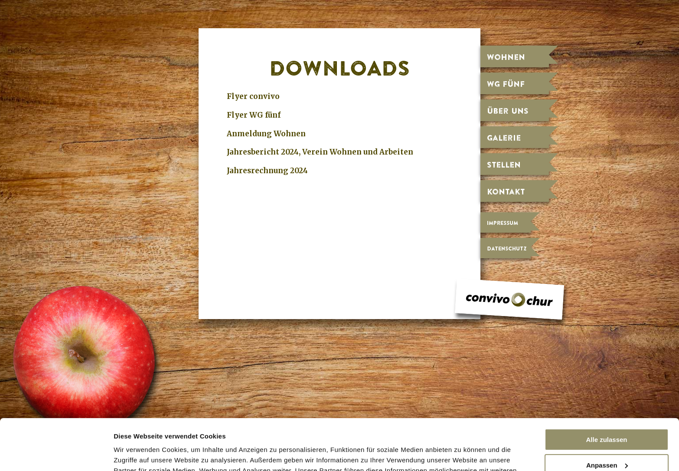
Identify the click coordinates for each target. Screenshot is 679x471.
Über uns (508, 110)
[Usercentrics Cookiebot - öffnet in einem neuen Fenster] (56, 454)
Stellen (504, 164)
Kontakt (506, 191)
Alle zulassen (606, 388)
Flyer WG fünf (254, 115)
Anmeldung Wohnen (266, 133)
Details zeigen (135, 454)
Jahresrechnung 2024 (267, 170)
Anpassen (607, 414)
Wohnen (506, 57)
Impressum (502, 223)
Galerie (504, 137)
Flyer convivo (253, 96)
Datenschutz (506, 248)
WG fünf (506, 83)
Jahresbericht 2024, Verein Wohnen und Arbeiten (320, 152)
